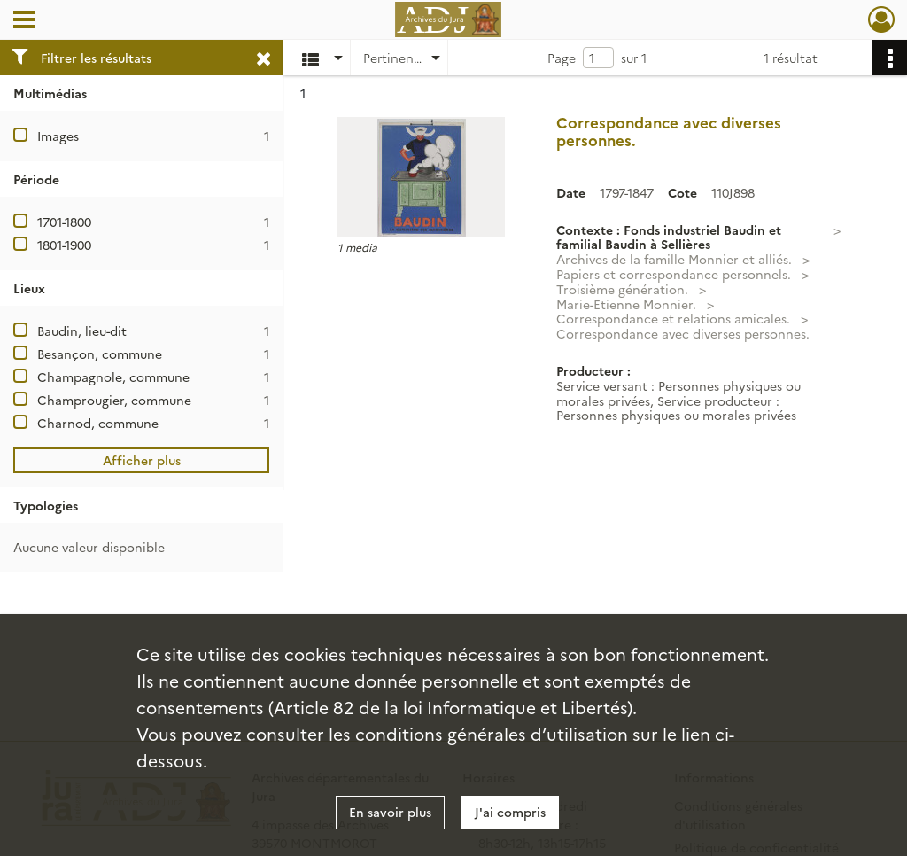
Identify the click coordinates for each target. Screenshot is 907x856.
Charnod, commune (98, 423)
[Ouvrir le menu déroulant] (24, 21)
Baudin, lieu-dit (82, 330)
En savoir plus (390, 812)
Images (58, 135)
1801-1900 (64, 244)
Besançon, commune (99, 353)
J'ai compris (510, 812)
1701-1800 (64, 221)
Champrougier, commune (114, 400)
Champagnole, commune (113, 376)
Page (561, 57)
